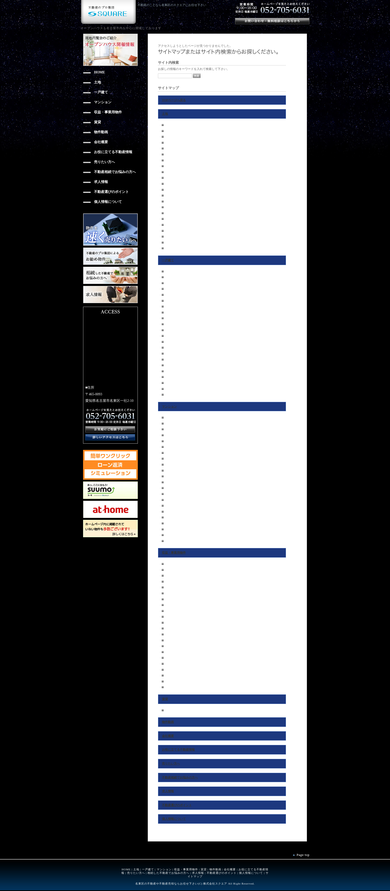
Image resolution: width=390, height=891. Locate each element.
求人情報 (168, 791)
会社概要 (168, 736)
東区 (168, 131)
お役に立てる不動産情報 (178, 749)
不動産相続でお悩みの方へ (180, 777)
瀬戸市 (169, 236)
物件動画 (168, 722)
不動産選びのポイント (177, 805)
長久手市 (171, 219)
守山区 (169, 195)
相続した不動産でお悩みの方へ (168, 872)
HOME (126, 869)
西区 (168, 142)
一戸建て (168, 260)
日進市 (169, 225)
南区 (168, 189)
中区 (168, 154)
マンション (169, 406)
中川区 (169, 177)
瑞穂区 (169, 166)
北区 (168, 136)
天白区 (169, 213)
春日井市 (171, 242)
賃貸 (165, 699)
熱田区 (169, 172)
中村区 (169, 148)
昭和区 (169, 160)
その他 (169, 248)
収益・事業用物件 (174, 552)
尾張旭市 (171, 231)
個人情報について (174, 819)
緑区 (168, 201)
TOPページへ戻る (174, 100)
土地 (165, 114)
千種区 (169, 125)
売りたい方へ (171, 763)
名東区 (169, 207)
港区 (168, 183)
